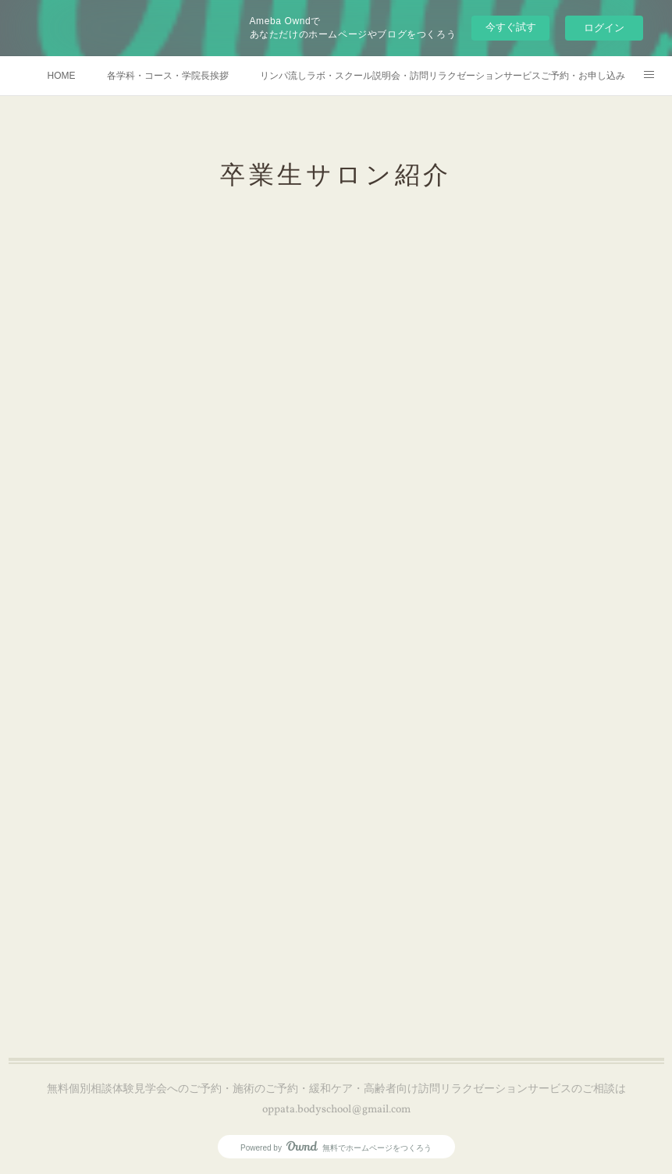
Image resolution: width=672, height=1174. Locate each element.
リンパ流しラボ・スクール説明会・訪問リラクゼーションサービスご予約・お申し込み (442, 75)
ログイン (604, 28)
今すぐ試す (510, 27)
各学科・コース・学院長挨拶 (168, 75)
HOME (62, 75)
